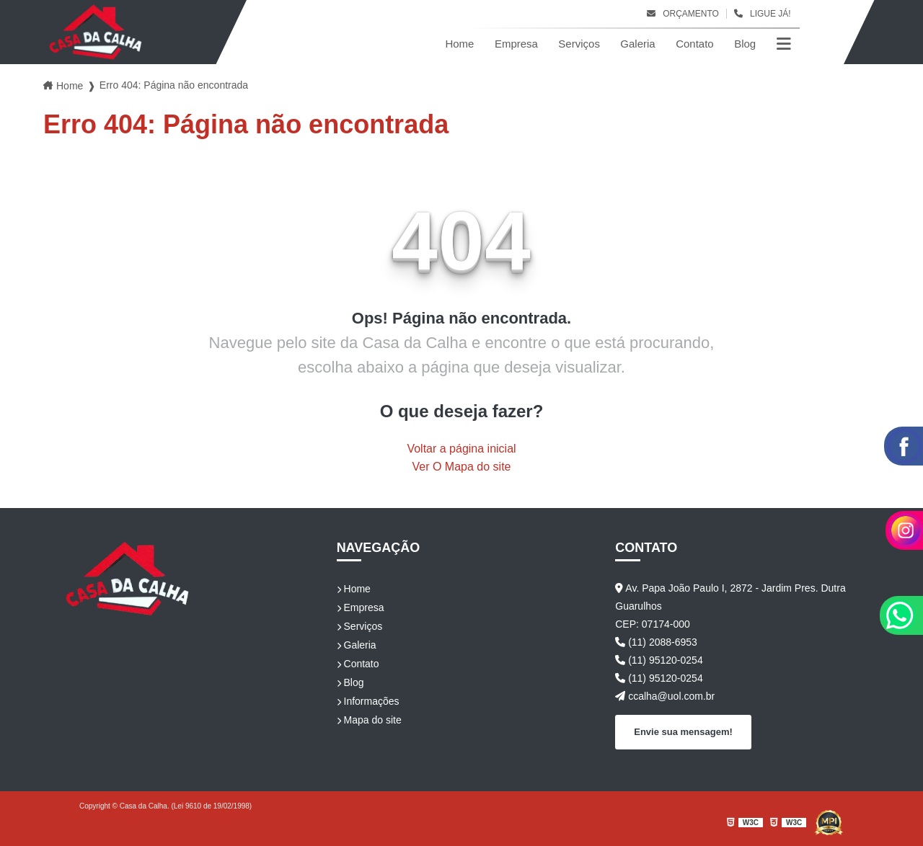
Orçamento (683, 14)
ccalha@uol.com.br (665, 696)
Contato (695, 43)
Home (459, 43)
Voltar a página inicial (461, 448)
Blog (745, 43)
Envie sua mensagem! (683, 731)
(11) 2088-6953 (656, 642)
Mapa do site (369, 720)
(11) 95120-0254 (658, 660)
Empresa (516, 43)
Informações (368, 701)
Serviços (579, 43)
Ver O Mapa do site (461, 466)
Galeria (637, 43)
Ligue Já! (762, 14)
